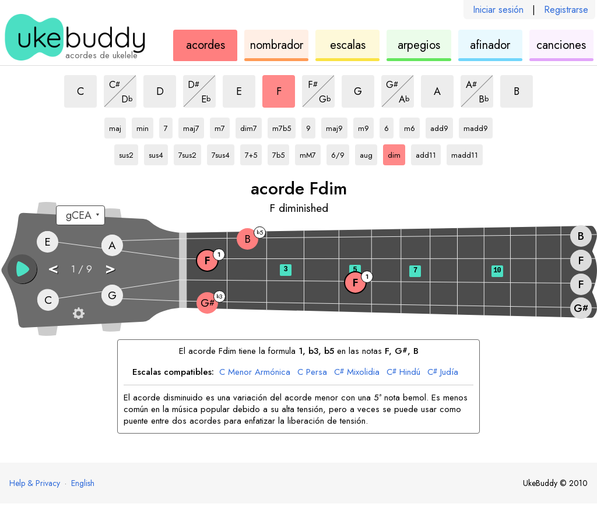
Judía (442, 372)
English (82, 483)
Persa (312, 372)
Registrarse (566, 9)
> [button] (110, 268)
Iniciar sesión (498, 9)
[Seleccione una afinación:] (80, 215)
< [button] (53, 268)
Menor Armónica (254, 372)
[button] (22, 268)
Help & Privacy (34, 483)
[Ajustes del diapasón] (79, 313)
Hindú (403, 372)
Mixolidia (357, 372)
